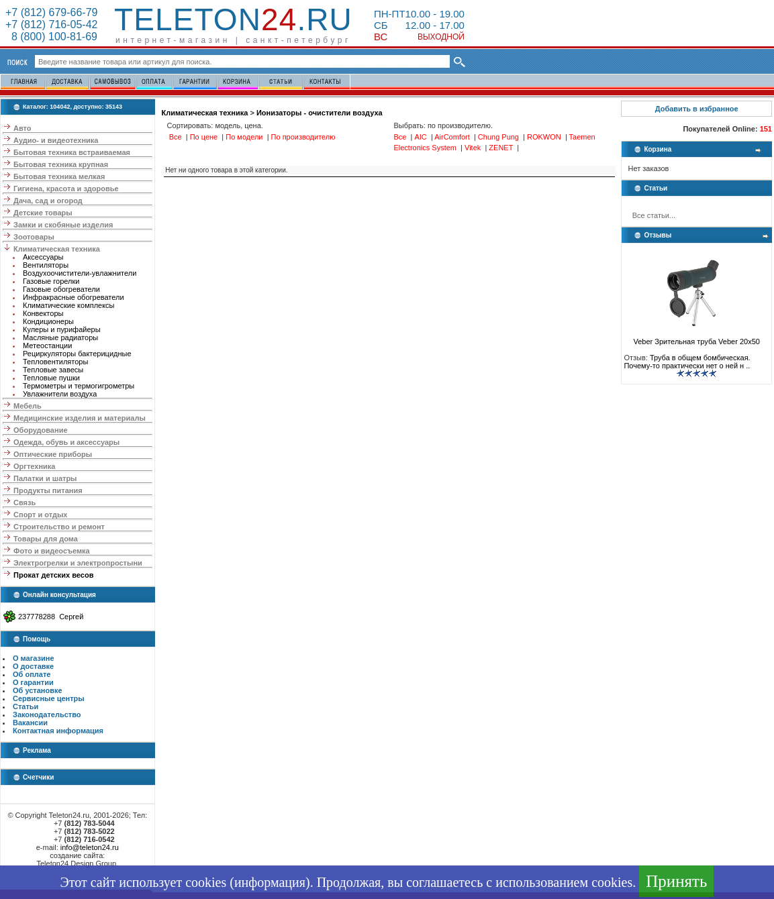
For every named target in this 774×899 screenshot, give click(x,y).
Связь (24, 502)
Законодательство (47, 714)
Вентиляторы (45, 265)
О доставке (33, 666)
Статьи (25, 706)
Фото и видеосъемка (51, 551)
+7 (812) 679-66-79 (51, 12)
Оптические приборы (52, 454)
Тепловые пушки (51, 378)
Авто (22, 128)
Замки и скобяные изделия (63, 225)
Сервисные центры (49, 698)
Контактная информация (58, 731)
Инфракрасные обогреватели (73, 297)
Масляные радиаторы (60, 337)
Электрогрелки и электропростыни (77, 563)
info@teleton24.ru (89, 847)
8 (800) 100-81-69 (51, 36)
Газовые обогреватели (61, 289)
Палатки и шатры (45, 478)
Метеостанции (47, 345)
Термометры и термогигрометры (78, 386)
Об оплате (31, 674)
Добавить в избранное (696, 109)
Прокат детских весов (53, 575)
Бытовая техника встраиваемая (71, 152)
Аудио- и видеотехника (55, 140)
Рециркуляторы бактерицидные (77, 354)
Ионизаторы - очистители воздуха (319, 113)
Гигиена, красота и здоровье (66, 188)
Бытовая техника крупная (60, 164)
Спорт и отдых (40, 515)
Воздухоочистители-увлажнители (79, 273)
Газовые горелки (51, 281)
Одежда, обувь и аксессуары (66, 442)
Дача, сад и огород (48, 201)
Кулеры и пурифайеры (62, 329)
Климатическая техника (56, 249)
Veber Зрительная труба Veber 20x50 (697, 338)
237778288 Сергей (50, 617)
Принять (676, 881)
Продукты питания (48, 490)
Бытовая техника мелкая (59, 176)
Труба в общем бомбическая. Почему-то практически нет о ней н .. (687, 362)
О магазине (33, 658)
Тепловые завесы (53, 370)
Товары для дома (45, 539)
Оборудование (40, 430)
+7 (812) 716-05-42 (51, 24)
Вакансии (30, 723)
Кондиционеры (48, 321)
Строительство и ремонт (59, 527)
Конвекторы (43, 313)
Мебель (27, 406)
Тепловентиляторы (55, 362)
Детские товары (42, 213)
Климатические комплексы (69, 305)
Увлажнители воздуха (60, 394)
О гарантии (33, 682)
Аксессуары (43, 257)
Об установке (37, 690)
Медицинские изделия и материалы (79, 418)
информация (269, 882)
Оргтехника (34, 466)
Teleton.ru (233, 19)
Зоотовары (33, 237)
